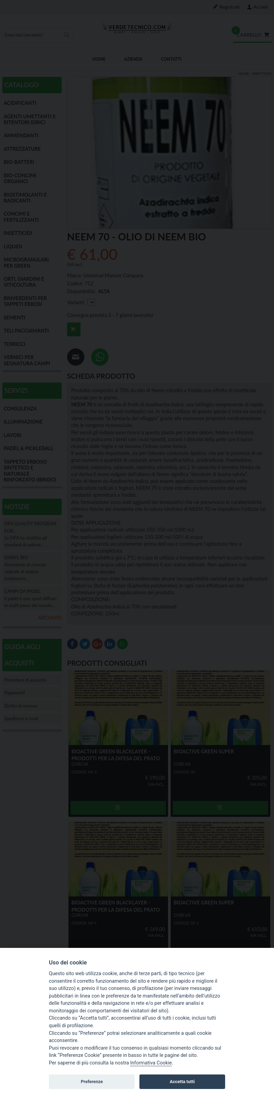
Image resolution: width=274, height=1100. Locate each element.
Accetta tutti (182, 1081)
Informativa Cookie (151, 1063)
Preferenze (92, 1081)
